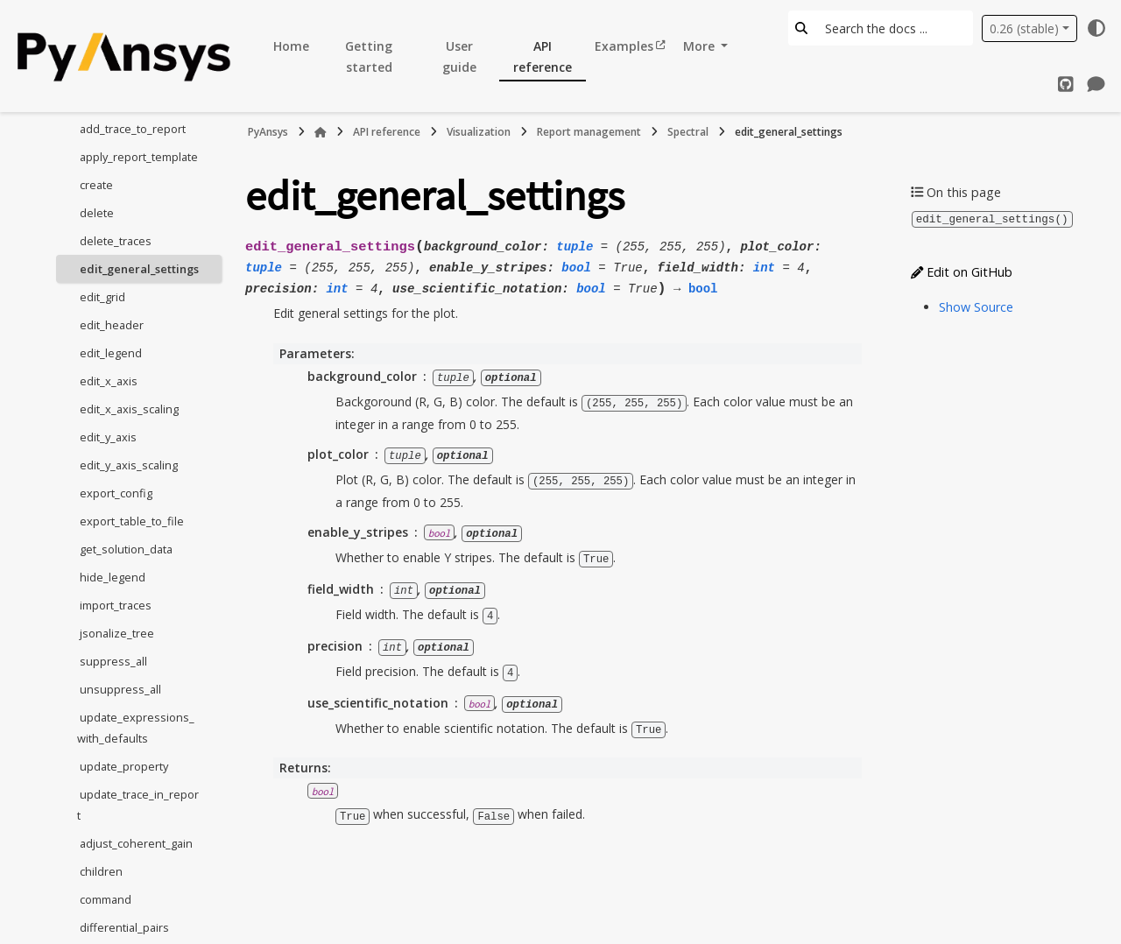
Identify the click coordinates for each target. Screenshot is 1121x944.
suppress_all (113, 661)
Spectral (688, 131)
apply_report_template (139, 157)
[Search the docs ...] (893, 28)
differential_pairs (124, 927)
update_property (124, 766)
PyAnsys (268, 131)
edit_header (112, 325)
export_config (116, 493)
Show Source (976, 306)
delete (97, 213)
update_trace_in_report (138, 804)
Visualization (479, 131)
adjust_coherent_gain (136, 843)
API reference (542, 56)
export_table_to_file (132, 521)
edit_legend (111, 353)
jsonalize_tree (117, 633)
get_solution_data (126, 549)
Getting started (368, 56)
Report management (589, 131)
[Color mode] (1096, 28)
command (105, 899)
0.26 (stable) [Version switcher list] (1024, 28)
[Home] (320, 132)
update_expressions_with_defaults (135, 727)
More (700, 46)
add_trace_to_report (133, 129)
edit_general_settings (139, 269)
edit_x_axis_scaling (129, 409)
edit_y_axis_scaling (129, 465)
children (101, 871)
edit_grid (102, 297)
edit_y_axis (108, 437)
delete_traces (116, 241)
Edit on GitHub (961, 271)
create (96, 185)
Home (291, 46)
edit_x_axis (108, 381)
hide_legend (112, 577)
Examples (624, 46)
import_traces (116, 605)
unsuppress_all (120, 689)
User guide (459, 56)
